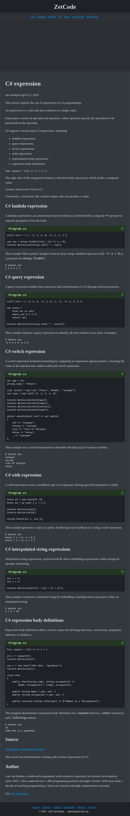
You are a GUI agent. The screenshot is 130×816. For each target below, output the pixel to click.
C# (60, 16)
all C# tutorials (19, 793)
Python (52, 16)
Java (66, 16)
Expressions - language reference (25, 749)
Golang (41, 16)
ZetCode (65, 7)
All (32, 16)
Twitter (46, 807)
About (92, 807)
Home (36, 807)
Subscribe (92, 16)
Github (57, 807)
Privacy (81, 807)
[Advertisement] (65, 46)
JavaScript (78, 16)
